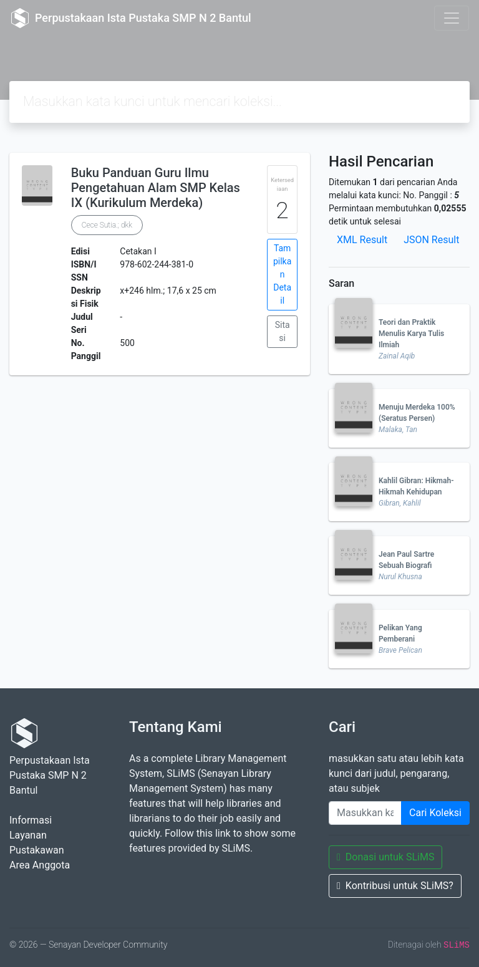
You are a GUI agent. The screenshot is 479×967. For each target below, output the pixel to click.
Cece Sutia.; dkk (107, 225)
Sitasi (282, 331)
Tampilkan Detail (282, 274)
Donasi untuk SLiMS (385, 857)
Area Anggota (39, 865)
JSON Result (431, 240)
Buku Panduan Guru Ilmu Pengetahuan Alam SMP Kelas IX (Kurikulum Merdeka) (155, 187)
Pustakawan (36, 850)
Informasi (30, 820)
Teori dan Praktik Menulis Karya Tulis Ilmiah (411, 333)
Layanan (28, 835)
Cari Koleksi (435, 813)
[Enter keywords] (365, 813)
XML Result (362, 240)
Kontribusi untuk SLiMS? (395, 886)
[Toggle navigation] (451, 18)
